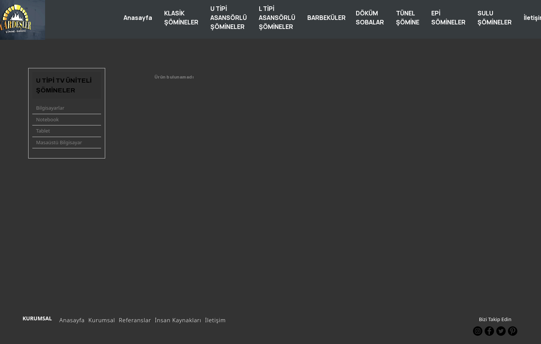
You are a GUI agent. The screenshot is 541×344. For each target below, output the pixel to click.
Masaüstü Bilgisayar (59, 142)
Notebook (47, 119)
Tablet (43, 130)
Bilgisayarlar (50, 107)
